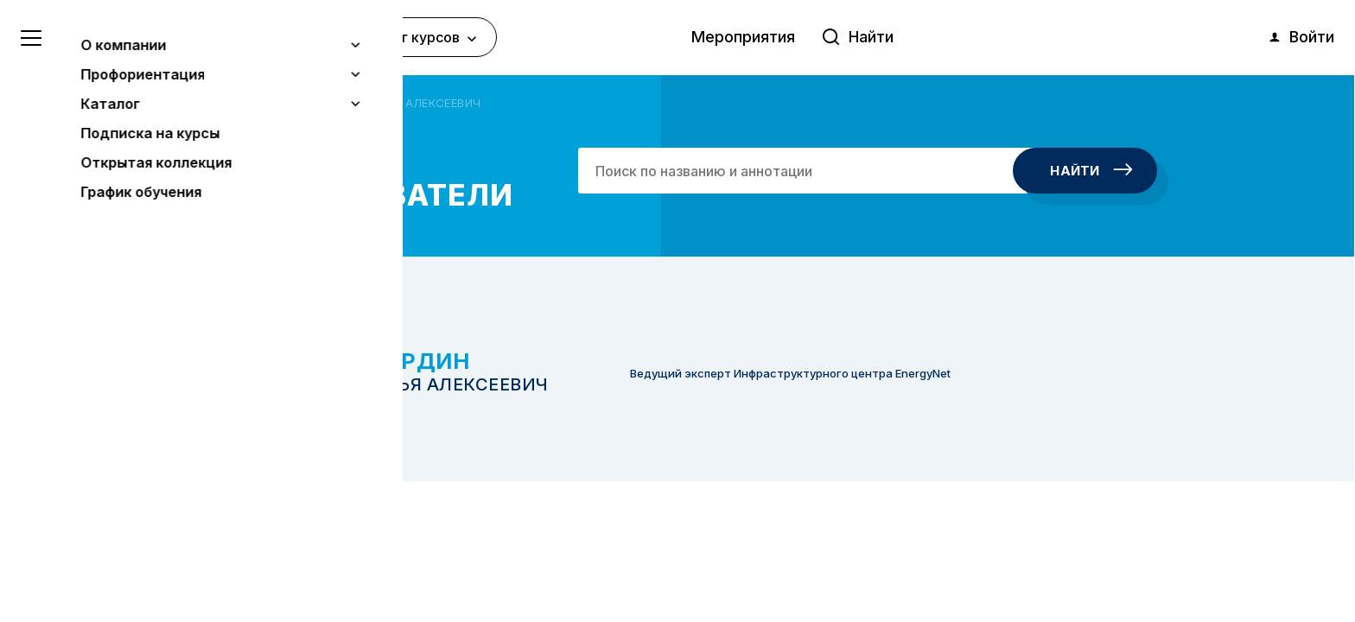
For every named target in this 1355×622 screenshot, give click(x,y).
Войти (1300, 37)
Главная (222, 103)
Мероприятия (743, 37)
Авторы (281, 103)
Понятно (177, 562)
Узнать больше (140, 519)
